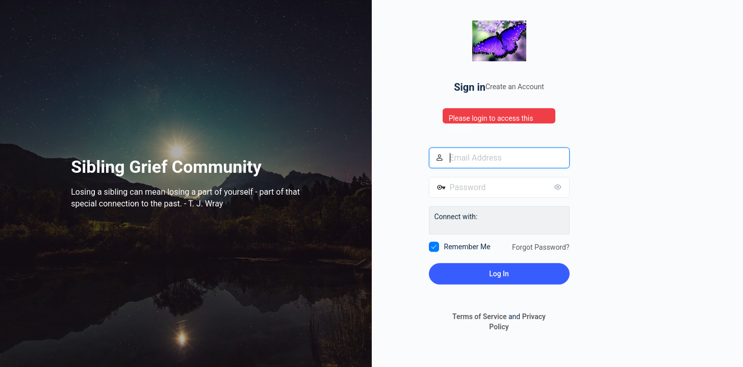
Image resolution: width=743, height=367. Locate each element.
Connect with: (456, 217)
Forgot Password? (541, 247)
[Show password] (559, 187)
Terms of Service (479, 317)
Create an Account (514, 87)
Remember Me (467, 247)
